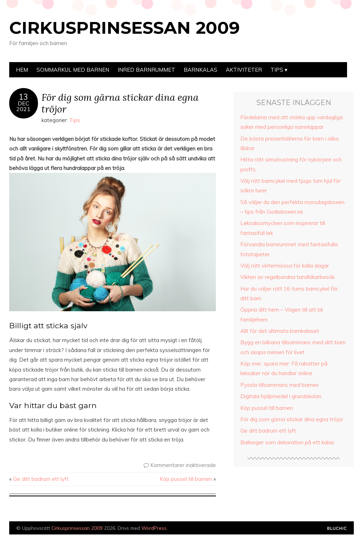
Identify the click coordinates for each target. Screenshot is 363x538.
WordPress (154, 528)
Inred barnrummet (146, 69)
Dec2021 (23, 106)
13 (23, 97)
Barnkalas (200, 69)
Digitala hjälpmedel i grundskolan (280, 396)
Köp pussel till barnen (186, 479)
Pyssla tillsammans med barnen (279, 384)
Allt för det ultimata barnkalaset (279, 331)
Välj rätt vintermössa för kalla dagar (284, 265)
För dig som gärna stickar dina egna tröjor (120, 103)
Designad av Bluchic (337, 529)
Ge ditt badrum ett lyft (41, 479)
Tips (276, 69)
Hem (22, 69)
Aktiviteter (244, 69)
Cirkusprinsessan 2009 (124, 27)
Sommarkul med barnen (73, 69)
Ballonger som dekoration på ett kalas (287, 442)
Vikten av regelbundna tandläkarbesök (287, 277)
